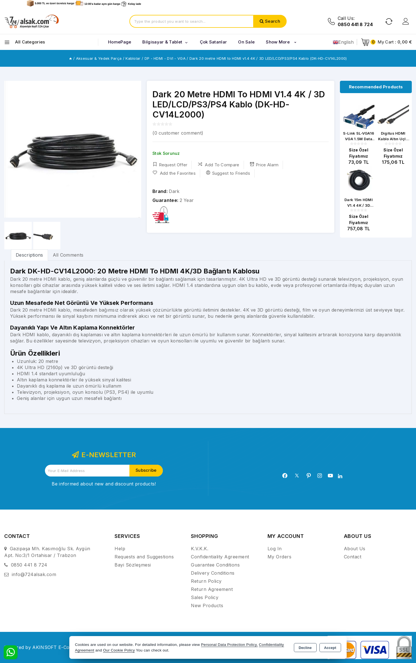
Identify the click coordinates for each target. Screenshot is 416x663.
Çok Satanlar (213, 42)
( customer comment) (177, 133)
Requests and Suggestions (144, 557)
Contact (353, 557)
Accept (330, 648)
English (343, 42)
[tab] (29, 254)
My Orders (280, 557)
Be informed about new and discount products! (104, 484)
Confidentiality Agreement (220, 557)
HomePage (119, 42)
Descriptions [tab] (29, 255)
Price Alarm (264, 164)
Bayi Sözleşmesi (133, 565)
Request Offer (169, 164)
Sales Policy (204, 597)
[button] (134, 149)
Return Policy (206, 581)
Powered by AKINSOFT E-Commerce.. (47, 647)
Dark (174, 191)
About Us (354, 548)
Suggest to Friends (228, 173)
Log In (275, 548)
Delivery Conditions (213, 573)
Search (272, 21)
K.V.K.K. (199, 548)
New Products (207, 605)
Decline (305, 648)
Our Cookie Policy (119, 650)
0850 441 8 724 (29, 565)
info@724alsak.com (34, 574)
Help (120, 548)
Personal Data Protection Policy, (229, 645)
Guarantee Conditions (215, 565)
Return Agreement (212, 589)
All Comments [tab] (68, 255)
